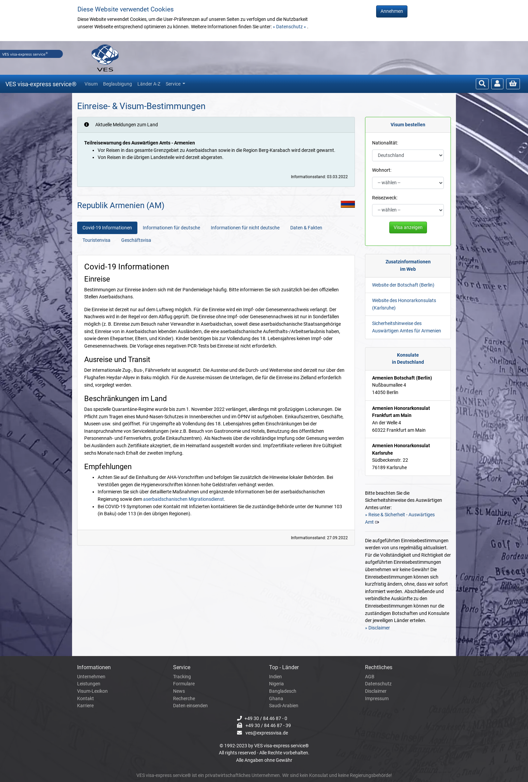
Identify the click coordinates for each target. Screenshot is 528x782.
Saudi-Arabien (283, 706)
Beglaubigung (117, 84)
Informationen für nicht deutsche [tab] (245, 228)
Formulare (184, 684)
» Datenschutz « (290, 27)
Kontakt (85, 699)
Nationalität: (385, 143)
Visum (91, 84)
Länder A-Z (148, 84)
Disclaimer (376, 691)
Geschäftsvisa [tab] (136, 240)
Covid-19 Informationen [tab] (107, 228)
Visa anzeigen (408, 227)
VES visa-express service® (40, 84)
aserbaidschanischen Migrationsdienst (183, 499)
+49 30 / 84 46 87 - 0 (265, 718)
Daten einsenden (190, 706)
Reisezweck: (384, 198)
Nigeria (276, 684)
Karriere (85, 706)
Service (174, 84)
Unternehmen (91, 677)
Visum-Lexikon (92, 691)
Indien (275, 677)
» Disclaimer (377, 628)
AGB (369, 677)
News (179, 691)
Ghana (276, 699)
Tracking (182, 677)
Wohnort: (381, 170)
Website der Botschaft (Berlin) (403, 285)
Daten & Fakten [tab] (306, 228)
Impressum (377, 699)
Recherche (184, 699)
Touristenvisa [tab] (96, 240)
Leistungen (88, 684)
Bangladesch (282, 691)
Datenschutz (378, 684)
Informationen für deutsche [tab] (171, 228)
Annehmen (392, 11)
